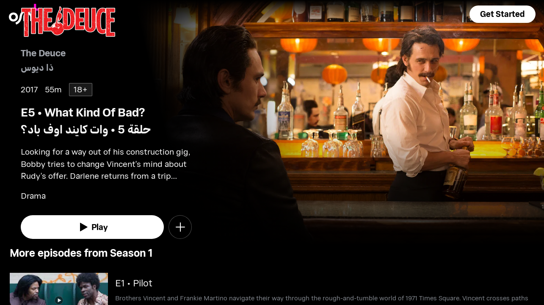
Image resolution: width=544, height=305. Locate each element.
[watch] (92, 227)
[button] (502, 14)
